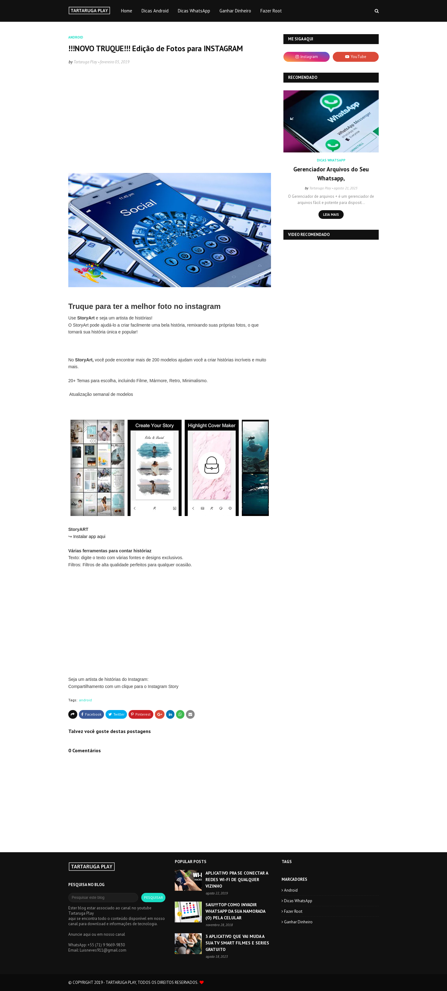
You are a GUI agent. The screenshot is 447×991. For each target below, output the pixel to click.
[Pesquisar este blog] (103, 897)
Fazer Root (293, 911)
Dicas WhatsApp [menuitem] (194, 11)
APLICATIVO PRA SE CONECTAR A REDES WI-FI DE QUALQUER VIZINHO (236, 879)
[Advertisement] (169, 122)
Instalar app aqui (89, 536)
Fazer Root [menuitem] (271, 11)
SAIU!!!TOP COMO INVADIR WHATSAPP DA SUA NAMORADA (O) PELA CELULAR (235, 911)
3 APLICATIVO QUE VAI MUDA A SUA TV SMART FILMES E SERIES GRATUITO (237, 943)
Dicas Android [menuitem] (155, 11)
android (85, 700)
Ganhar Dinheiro (298, 922)
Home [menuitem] (126, 11)
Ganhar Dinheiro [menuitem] (235, 11)
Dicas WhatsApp (298, 900)
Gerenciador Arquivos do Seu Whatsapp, (331, 173)
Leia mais (331, 214)
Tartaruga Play (85, 62)
